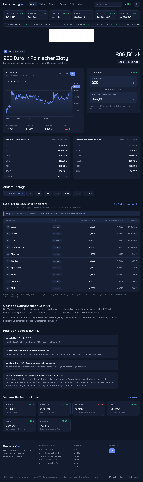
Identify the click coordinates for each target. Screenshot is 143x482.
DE (112, 451)
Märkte (42, 4)
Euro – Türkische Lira (48, 459)
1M (66, 74)
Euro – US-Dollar (46, 449)
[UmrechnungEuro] (14, 4)
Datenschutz (134, 477)
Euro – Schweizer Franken (50, 456)
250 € (77, 193)
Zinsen (63, 4)
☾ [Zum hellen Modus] (137, 4)
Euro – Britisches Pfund (49, 453)
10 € (38, 193)
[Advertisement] (71, 35)
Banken (52, 4)
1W (60, 74)
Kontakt (123, 477)
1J (72, 74)
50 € (57, 193)
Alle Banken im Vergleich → (127, 204)
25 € (48, 193)
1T (53, 74)
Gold (71, 4)
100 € (67, 193)
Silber (80, 4)
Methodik (82, 213)
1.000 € (88, 193)
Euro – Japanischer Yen (49, 463)
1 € (29, 193)
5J (78, 74)
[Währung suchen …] (108, 4)
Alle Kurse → (134, 397)
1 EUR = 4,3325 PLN (14, 193)
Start (32, 4)
